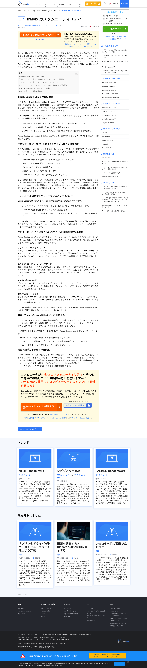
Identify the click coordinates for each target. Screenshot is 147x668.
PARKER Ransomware (111, 470)
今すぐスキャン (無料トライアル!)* (113, 29)
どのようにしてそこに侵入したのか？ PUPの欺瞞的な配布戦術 (43, 85)
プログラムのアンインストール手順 (33, 634)
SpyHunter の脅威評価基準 (53, 634)
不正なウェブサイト (64, 475)
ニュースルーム (91, 608)
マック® (64, 414)
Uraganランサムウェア (109, 123)
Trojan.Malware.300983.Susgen (112, 94)
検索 (105, 3)
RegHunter (67, 616)
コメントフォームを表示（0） (30, 429)
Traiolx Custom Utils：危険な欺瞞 (31, 76)
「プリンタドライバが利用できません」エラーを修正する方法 (114, 168)
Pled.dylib (105, 144)
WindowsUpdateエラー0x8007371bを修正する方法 (114, 206)
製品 (46, 4)
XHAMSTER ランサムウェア (111, 115)
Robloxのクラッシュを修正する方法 (113, 211)
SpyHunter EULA (115, 608)
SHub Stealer (106, 136)
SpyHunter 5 (67, 608)
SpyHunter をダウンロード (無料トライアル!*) (38, 407)
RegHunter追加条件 (85, 634)
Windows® (53, 414)
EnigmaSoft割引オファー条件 (118, 623)
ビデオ (43, 613)
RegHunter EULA (115, 611)
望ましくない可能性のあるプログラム (45, 11)
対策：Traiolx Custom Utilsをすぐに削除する (35, 88)
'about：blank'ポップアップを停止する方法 (115, 62)
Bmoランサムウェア (108, 67)
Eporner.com (106, 158)
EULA (69, 46)
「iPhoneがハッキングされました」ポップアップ (115, 56)
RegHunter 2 (21, 613)
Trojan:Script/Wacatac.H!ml (110, 97)
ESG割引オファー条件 (116, 626)
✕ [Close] (129, 653)
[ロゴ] (24, 3)
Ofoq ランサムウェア (108, 111)
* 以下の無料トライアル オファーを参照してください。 (43, 418)
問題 (20, 555)
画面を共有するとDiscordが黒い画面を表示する (115, 162)
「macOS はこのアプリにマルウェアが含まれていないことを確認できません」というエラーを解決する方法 (115, 199)
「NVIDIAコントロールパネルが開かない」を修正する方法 (114, 193)
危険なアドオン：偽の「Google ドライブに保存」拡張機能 (41, 79)
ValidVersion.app (107, 140)
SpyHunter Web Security (25, 611)
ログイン (125, 4)
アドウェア (48, 25)
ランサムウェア (24, 475)
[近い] (128, 662)
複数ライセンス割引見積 (91, 3)
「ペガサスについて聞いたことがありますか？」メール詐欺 (114, 51)
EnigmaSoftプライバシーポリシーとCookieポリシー (119, 614)
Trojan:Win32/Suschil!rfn (109, 82)
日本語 (113, 4)
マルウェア (56, 25)
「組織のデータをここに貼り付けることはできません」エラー (114, 71)
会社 (80, 4)
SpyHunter (21, 608)
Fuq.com (105, 132)
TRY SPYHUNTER (107, 656)
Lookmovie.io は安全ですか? (111, 173)
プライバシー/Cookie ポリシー (85, 46)
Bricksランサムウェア (109, 119)
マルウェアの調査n (58, 4)
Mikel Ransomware (31, 470)
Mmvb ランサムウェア (109, 107)
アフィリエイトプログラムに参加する (96, 612)
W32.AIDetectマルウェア (110, 86)
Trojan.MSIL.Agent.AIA (109, 90)
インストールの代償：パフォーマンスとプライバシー (39, 82)
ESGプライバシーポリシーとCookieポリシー (118, 619)
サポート (71, 4)
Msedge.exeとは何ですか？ (111, 176)
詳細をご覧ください (55, 665)
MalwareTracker (45, 611)
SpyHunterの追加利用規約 (70, 634)
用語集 (43, 616)
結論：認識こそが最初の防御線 (31, 91)
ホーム (38, 4)
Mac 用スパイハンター (70, 611)
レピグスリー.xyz (68, 470)
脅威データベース (24, 11)
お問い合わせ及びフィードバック (96, 616)
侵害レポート (91, 620)
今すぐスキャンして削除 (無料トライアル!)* (37, 35)
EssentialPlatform (107, 148)
